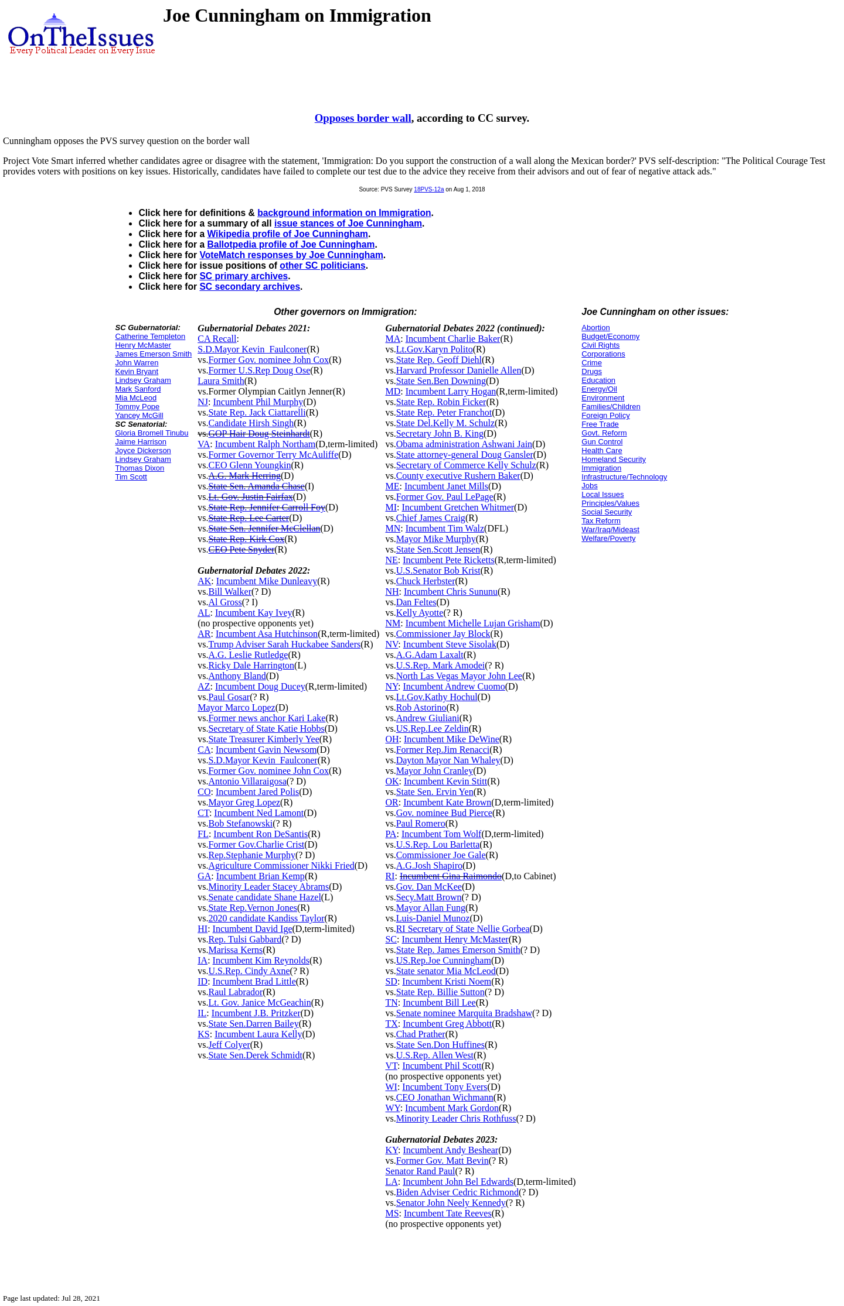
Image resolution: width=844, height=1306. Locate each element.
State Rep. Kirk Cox (246, 539)
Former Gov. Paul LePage (445, 497)
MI (391, 507)
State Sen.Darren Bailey (253, 1024)
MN (392, 528)
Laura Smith (221, 381)
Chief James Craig (430, 518)
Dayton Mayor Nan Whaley (448, 760)
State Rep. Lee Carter (248, 518)
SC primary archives (243, 276)
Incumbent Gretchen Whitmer (457, 507)
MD (392, 391)
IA (202, 960)
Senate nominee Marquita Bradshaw (464, 1013)
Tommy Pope (137, 406)
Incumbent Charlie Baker (453, 339)
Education (598, 380)
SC (391, 939)
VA (204, 444)
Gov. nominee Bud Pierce (444, 813)
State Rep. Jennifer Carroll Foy (266, 507)
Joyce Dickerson (143, 450)
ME (392, 486)
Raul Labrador (235, 992)
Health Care (601, 450)
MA (392, 339)
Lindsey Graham (143, 380)
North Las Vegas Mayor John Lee (459, 676)
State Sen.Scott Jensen (438, 549)
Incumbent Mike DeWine (451, 739)
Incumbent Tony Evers (444, 1087)
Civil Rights (600, 345)
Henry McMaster (143, 345)
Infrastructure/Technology (624, 476)
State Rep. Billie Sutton (440, 992)
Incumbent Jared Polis (257, 792)
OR (391, 802)
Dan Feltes (416, 602)
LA (391, 1182)
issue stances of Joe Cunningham (348, 223)
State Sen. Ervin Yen (435, 792)
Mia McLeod (135, 397)
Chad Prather (420, 1034)
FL (203, 834)
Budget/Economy (610, 336)
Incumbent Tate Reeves (448, 1213)
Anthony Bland (237, 676)
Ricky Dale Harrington (251, 665)
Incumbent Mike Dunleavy (266, 581)
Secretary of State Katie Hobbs (266, 728)
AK (204, 581)
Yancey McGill (139, 415)
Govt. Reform (604, 433)
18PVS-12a (429, 189)
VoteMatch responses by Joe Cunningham (291, 255)
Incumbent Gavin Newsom (266, 750)
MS (392, 1213)
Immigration (601, 468)
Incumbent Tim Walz (445, 528)
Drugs (591, 371)
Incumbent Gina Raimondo (451, 876)
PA (390, 834)
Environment (602, 397)
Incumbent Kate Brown (447, 802)
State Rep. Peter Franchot (444, 412)
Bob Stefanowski (240, 823)
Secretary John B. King (440, 433)
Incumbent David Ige (252, 929)
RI (389, 876)
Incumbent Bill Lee (439, 1002)
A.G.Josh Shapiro (429, 865)
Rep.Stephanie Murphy (251, 855)
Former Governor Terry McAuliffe (273, 455)
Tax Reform (600, 520)
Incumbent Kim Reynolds (261, 960)
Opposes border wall (363, 118)
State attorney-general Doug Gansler (464, 455)
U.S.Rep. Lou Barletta (438, 844)
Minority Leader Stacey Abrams (268, 887)
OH (392, 739)
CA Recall (217, 339)
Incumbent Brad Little (254, 981)
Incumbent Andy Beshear (451, 1150)
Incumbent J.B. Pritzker (256, 1013)
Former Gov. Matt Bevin (442, 1161)
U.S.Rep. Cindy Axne (249, 971)
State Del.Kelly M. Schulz (445, 423)
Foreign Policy (605, 415)
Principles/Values (610, 503)
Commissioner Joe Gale (441, 855)
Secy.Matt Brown (429, 897)
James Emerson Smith (153, 353)
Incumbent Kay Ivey (253, 613)
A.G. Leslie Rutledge (248, 655)
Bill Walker (229, 592)
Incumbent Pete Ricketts (448, 560)
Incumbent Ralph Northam (265, 444)
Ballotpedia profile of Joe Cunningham (291, 244)
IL (202, 1013)
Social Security (606, 512)
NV (391, 644)
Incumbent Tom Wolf (441, 834)
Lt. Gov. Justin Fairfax (250, 497)
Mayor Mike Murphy (436, 539)
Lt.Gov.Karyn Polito (434, 349)
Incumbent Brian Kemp (260, 876)
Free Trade (600, 424)
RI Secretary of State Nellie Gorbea (463, 929)
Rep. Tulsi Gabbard (244, 939)
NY (391, 686)
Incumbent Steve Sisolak (449, 644)
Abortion (595, 327)
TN (391, 1002)
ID (202, 981)
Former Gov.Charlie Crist (256, 844)
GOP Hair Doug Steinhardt (258, 433)
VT (391, 1066)
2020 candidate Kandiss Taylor (266, 918)
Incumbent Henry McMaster (454, 939)
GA (204, 876)
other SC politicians (322, 265)
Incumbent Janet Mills (446, 486)
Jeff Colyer (229, 1045)
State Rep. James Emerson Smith (458, 950)
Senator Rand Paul (420, 1171)
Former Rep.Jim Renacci (443, 750)
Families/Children (610, 406)
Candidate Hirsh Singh (251, 423)
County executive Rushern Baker (458, 476)
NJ (203, 402)
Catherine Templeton (150, 336)
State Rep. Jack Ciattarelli (256, 412)
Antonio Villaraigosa (247, 781)
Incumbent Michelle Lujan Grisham (473, 623)
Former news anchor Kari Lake (266, 718)
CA (204, 750)
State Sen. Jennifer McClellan (264, 528)
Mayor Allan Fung (430, 908)
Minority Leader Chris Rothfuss (456, 1118)
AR (204, 634)
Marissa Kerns (235, 950)
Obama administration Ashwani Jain (464, 444)
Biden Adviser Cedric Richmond (457, 1192)
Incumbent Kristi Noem (446, 981)
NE (391, 560)
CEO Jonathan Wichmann (445, 1097)
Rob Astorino (421, 707)
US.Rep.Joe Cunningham (443, 960)
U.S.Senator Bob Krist (438, 570)
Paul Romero (420, 823)
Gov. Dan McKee (429, 887)
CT (203, 813)
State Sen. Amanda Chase (256, 486)
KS (203, 1034)
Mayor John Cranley (435, 771)
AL (204, 613)
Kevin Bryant (136, 371)
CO (204, 792)
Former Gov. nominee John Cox (268, 360)
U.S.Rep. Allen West (435, 1055)
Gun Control (601, 441)
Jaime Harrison (140, 441)
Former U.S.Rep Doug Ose (259, 370)
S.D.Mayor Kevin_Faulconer (252, 349)
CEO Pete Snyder (241, 549)
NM (392, 623)
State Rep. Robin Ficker (441, 402)
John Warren (136, 362)
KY (391, 1150)
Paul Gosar (229, 697)
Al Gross (224, 602)
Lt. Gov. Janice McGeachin (259, 1002)
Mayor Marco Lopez (236, 707)
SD (391, 981)
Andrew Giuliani (428, 718)
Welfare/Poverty (608, 538)
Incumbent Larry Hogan (451, 391)
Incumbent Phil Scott (441, 1066)
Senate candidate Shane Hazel (264, 897)
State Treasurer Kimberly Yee (263, 739)
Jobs (589, 485)
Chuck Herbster (425, 581)
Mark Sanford (138, 389)
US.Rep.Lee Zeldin (432, 728)
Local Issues (602, 494)
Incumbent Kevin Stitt (445, 781)
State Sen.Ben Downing (441, 381)
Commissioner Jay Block (443, 634)
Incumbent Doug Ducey (260, 686)
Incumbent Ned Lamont (259, 813)
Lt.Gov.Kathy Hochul (437, 697)
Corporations (603, 353)
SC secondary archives (249, 287)
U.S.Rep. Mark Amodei (440, 665)
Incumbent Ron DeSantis (260, 834)
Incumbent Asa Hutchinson (267, 634)
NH (392, 592)
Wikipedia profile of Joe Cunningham (287, 234)
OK (392, 781)
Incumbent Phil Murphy (258, 402)
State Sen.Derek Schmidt (255, 1055)
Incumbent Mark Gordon (452, 1108)
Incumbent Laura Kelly (258, 1034)
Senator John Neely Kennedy (451, 1203)
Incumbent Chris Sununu (451, 592)
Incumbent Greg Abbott (447, 1024)
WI (391, 1087)
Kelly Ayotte (420, 613)
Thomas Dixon (139, 468)
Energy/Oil (599, 389)
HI (202, 929)
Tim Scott (131, 476)
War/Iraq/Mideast (610, 529)
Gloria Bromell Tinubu (151, 433)
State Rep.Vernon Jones (252, 908)
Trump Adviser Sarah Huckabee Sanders (284, 644)
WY (392, 1108)
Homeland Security (613, 459)
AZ (204, 686)
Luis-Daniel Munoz (433, 918)
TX (391, 1024)
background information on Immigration (344, 213)
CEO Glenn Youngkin (249, 465)
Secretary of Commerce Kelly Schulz (466, 465)
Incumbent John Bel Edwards (458, 1182)
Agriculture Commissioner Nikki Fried (281, 865)
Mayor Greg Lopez (244, 802)
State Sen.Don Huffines (440, 1045)
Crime (591, 362)
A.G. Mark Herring (244, 476)
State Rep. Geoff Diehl (439, 360)
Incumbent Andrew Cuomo (454, 686)
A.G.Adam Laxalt (430, 655)
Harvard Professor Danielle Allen (459, 370)
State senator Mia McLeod (446, 971)
